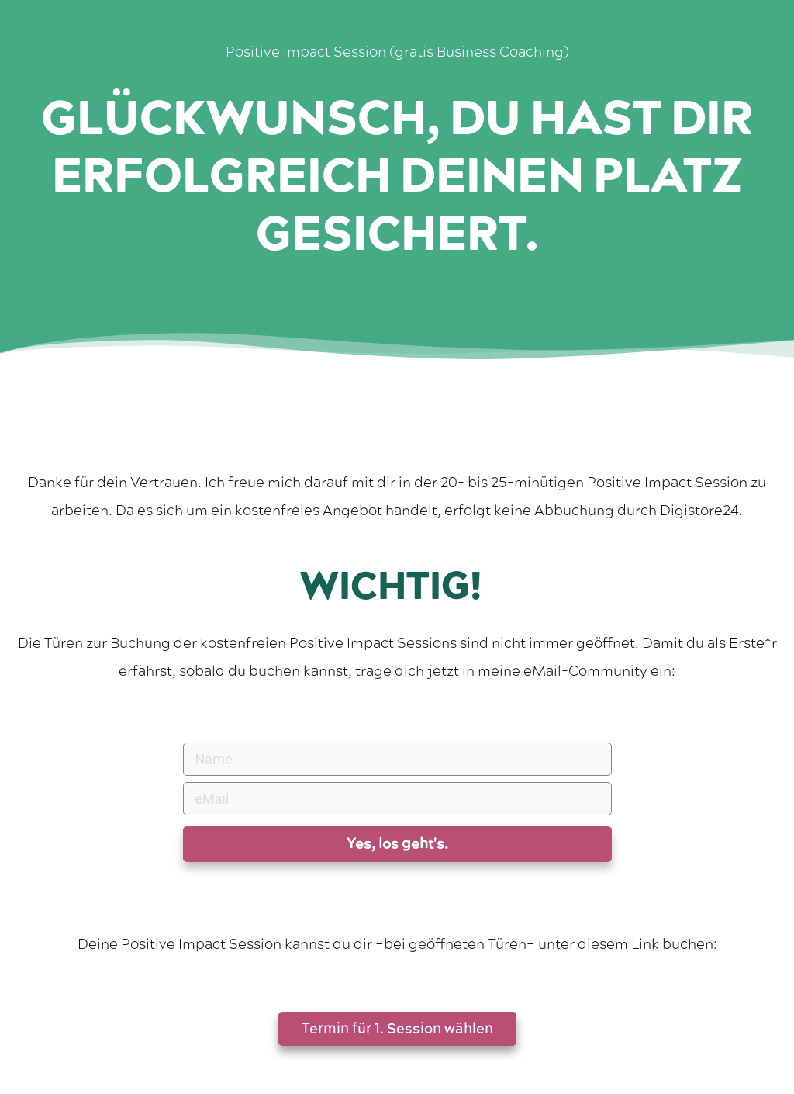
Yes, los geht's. (397, 843)
